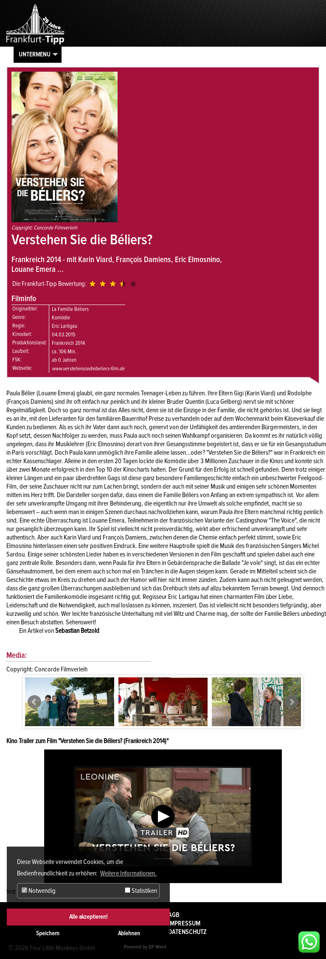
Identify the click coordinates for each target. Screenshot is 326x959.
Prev (34, 702)
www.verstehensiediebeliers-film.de (88, 368)
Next (291, 702)
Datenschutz (187, 932)
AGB (174, 915)
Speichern (47, 933)
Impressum (184, 923)
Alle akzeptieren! (88, 916)
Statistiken (141, 890)
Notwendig (39, 890)
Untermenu (35, 54)
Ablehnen (129, 933)
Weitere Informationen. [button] (128, 873)
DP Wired (157, 947)
